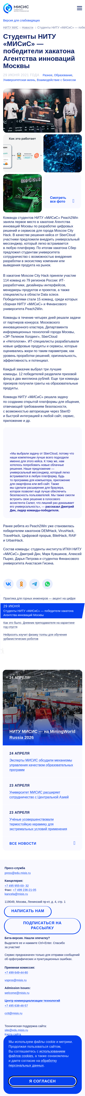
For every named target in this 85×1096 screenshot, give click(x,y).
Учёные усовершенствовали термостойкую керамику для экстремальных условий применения (38, 824)
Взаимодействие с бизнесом (56, 80)
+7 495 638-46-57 (16, 1005)
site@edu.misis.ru (16, 1030)
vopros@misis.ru (15, 980)
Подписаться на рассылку (42, 925)
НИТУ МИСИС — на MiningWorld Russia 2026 (42, 734)
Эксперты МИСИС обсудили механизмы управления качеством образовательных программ (41, 765)
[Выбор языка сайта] (60, 7)
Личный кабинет (69, 7)
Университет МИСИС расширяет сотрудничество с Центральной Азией (39, 795)
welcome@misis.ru (17, 993)
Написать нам (27, 911)
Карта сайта (13, 1034)
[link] (8, 584)
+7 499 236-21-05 (24, 890)
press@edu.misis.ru (18, 873)
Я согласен (42, 1081)
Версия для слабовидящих (21, 20)
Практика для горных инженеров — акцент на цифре (39, 598)
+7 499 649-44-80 (16, 972)
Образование (63, 75)
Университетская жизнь (19, 80)
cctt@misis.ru (13, 1013)
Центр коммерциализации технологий (32, 1000)
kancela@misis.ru (16, 894)
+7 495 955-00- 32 (17, 885)
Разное (47, 75)
